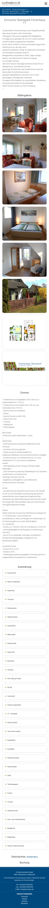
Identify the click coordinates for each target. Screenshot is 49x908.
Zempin (24, 899)
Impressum (31, 874)
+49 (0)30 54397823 (26, 885)
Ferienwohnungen (19, 9)
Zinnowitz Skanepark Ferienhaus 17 (15, 13)
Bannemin (24, 903)
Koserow (24, 901)
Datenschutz (22, 874)
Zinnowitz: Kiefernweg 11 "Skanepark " (16, 11)
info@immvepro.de (27, 889)
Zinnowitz (24, 896)
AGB (15, 874)
